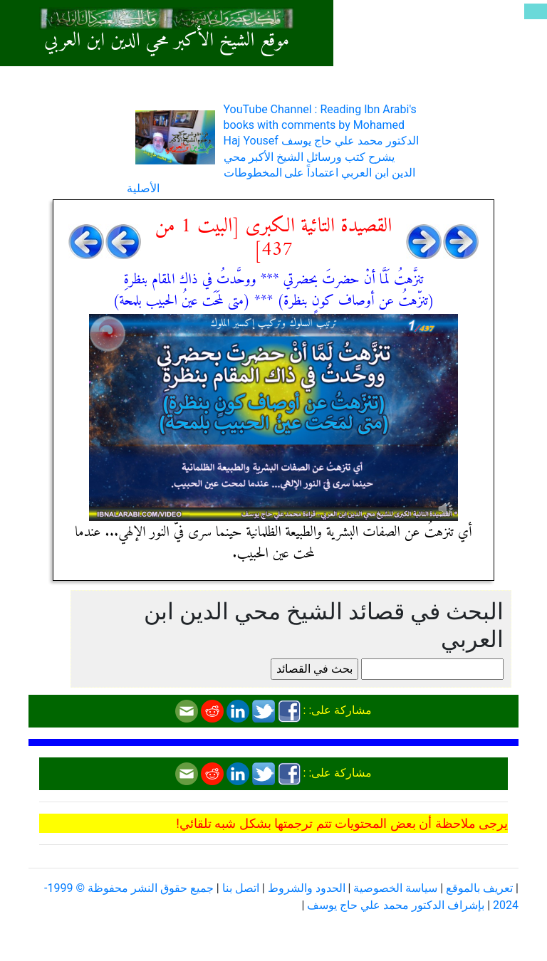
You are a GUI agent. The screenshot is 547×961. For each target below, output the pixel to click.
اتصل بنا (240, 888)
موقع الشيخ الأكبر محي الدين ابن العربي (166, 41)
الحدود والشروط (306, 888)
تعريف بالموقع (479, 888)
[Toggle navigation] (535, 11)
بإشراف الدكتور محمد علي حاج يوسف (395, 905)
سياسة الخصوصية (395, 888)
